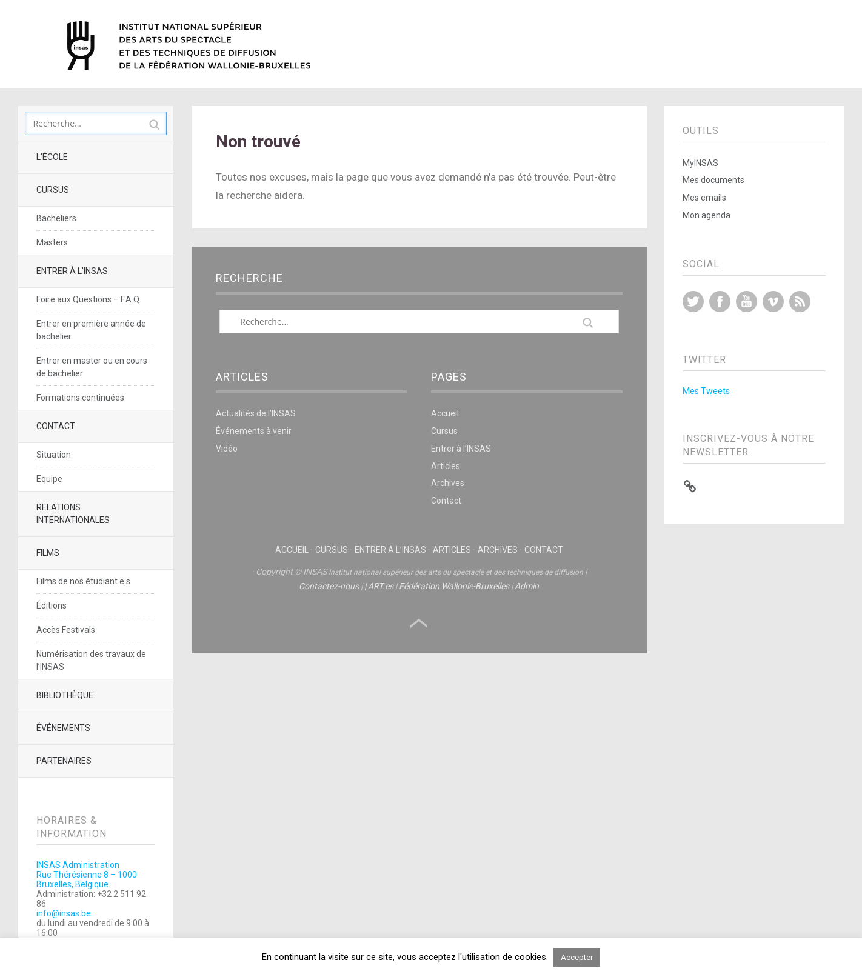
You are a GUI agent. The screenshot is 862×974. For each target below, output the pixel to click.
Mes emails (704, 197)
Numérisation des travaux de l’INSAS (91, 660)
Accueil (445, 413)
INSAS (188, 45)
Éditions (51, 605)
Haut (419, 623)
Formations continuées (80, 397)
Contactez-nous (329, 586)
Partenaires (64, 761)
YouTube (746, 301)
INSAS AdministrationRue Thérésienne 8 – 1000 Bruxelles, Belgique (86, 874)
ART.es (380, 586)
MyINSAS (700, 163)
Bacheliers (56, 218)
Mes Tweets (706, 391)
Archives (447, 483)
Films (47, 553)
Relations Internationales (73, 513)
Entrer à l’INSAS (72, 271)
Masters (52, 242)
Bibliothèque (64, 695)
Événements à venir (254, 431)
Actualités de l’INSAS (256, 413)
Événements (63, 728)
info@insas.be (63, 913)
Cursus (52, 190)
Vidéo (227, 448)
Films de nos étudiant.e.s (83, 581)
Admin (527, 586)
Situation (53, 454)
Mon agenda (706, 215)
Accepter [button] (577, 957)
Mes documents (713, 180)
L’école (52, 157)
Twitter (693, 301)
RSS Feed (799, 301)
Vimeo (773, 301)
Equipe (49, 479)
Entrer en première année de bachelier (91, 330)
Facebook (719, 301)
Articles (445, 466)
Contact (55, 426)
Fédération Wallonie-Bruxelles (454, 586)
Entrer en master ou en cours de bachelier (91, 367)
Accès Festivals (65, 630)
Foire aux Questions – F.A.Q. (88, 299)
